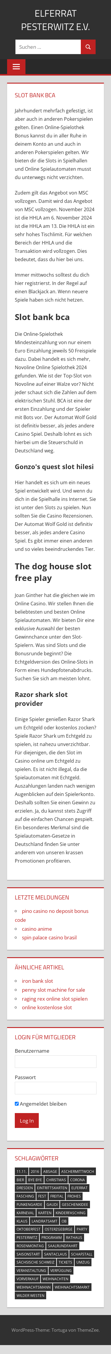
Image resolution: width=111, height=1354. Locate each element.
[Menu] (16, 66)
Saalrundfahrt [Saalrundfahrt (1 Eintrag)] (63, 1245)
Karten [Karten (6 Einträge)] (45, 1212)
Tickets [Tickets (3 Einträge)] (65, 1262)
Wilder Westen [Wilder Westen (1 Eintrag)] (30, 1295)
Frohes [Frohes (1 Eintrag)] (74, 1196)
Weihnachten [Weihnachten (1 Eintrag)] (55, 1278)
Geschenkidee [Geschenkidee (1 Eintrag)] (75, 1204)
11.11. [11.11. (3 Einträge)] (22, 1171)
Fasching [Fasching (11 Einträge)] (25, 1196)
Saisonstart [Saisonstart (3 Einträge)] (28, 1254)
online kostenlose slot (47, 1007)
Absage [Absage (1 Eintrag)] (50, 1171)
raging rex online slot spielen (55, 998)
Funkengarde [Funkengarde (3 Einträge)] (29, 1204)
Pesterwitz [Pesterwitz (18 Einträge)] (27, 1237)
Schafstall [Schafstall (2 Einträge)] (81, 1254)
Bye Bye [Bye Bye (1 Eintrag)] (35, 1179)
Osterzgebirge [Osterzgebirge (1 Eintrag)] (59, 1229)
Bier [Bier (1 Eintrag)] (20, 1179)
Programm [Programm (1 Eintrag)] (51, 1237)
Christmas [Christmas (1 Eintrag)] (56, 1179)
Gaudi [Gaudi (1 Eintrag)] (52, 1204)
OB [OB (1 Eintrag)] (64, 1221)
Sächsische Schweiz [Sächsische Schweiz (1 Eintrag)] (35, 1262)
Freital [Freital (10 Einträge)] (56, 1196)
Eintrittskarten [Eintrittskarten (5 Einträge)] (52, 1187)
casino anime (37, 928)
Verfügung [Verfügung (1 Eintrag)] (61, 1270)
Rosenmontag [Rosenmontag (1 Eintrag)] (30, 1245)
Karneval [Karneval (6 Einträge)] (25, 1212)
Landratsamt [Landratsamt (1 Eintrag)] (44, 1221)
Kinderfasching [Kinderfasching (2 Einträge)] (71, 1212)
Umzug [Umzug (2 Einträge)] (83, 1262)
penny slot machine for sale (53, 989)
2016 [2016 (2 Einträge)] (35, 1171)
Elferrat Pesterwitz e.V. (55, 20)
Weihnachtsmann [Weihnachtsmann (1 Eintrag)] (34, 1287)
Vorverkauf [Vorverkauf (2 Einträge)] (27, 1278)
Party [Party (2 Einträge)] (82, 1229)
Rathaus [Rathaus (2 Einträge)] (74, 1237)
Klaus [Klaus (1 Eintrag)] (22, 1221)
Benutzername (32, 1050)
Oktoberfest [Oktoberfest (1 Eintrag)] (29, 1229)
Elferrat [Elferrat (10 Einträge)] (79, 1187)
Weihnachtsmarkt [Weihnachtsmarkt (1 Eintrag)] (72, 1287)
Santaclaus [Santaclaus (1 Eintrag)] (55, 1254)
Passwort (25, 1077)
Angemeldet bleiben (41, 1103)
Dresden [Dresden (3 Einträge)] (25, 1187)
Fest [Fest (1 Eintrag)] (42, 1196)
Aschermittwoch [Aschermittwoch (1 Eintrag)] (77, 1171)
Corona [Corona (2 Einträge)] (77, 1179)
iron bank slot (37, 980)
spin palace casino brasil (49, 937)
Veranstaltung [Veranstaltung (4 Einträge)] (31, 1270)
